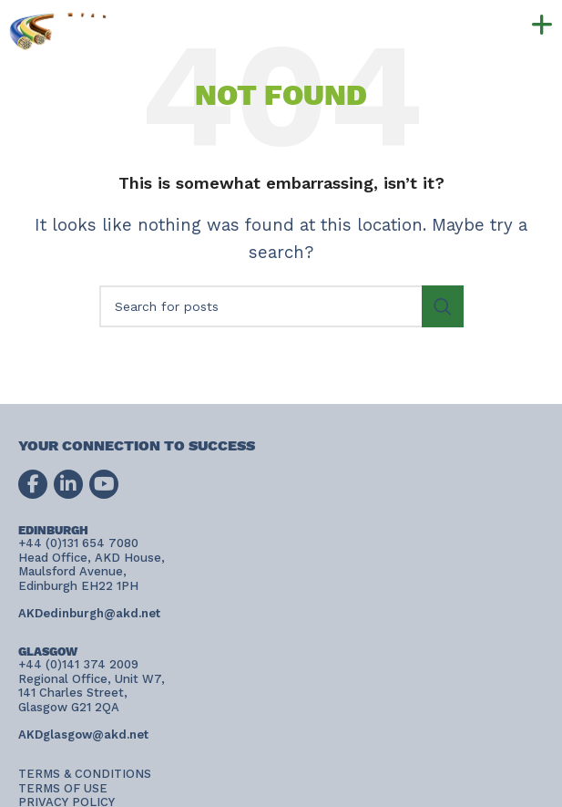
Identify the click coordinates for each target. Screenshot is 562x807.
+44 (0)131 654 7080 (255, 16)
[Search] (281, 306)
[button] (502, 25)
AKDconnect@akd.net (197, 42)
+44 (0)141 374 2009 (244, 29)
